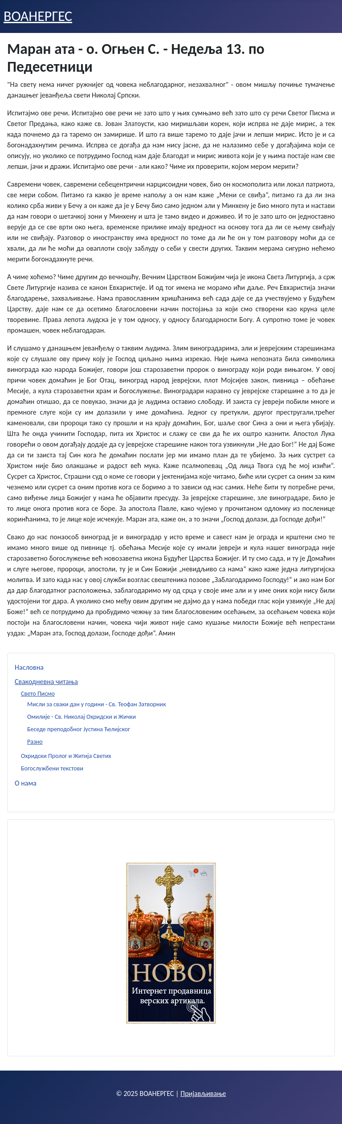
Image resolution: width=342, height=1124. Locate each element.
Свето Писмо (38, 693)
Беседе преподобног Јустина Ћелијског (78, 729)
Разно (35, 741)
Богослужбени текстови (52, 768)
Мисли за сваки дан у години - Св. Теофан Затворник (96, 704)
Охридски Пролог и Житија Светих (66, 756)
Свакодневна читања (46, 681)
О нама (26, 783)
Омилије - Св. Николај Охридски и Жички (81, 717)
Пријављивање (203, 1093)
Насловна (29, 667)
